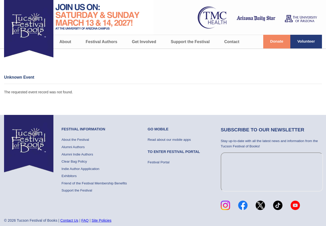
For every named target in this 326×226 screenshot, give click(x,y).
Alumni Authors (73, 147)
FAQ (85, 220)
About (65, 42)
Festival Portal (158, 162)
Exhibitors (69, 176)
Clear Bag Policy (74, 161)
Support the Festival (190, 42)
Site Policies (101, 220)
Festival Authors (101, 42)
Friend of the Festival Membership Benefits (94, 183)
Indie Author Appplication (80, 169)
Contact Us (69, 220)
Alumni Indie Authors (77, 154)
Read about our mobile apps (169, 140)
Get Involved (144, 42)
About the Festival (75, 140)
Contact (231, 42)
